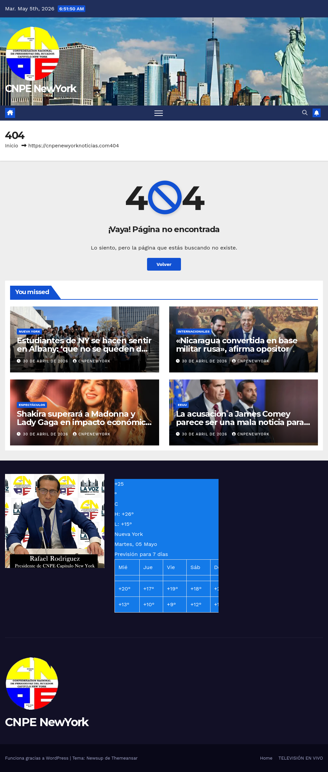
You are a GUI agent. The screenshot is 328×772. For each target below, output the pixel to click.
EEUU (182, 405)
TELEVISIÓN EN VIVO (301, 758)
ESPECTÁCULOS (32, 405)
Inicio (11, 146)
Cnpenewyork (91, 361)
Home (266, 758)
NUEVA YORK (29, 331)
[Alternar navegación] (158, 113)
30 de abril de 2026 (46, 361)
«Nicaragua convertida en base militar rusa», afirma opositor (236, 345)
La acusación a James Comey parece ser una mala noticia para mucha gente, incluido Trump (240, 422)
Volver (164, 264)
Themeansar (124, 758)
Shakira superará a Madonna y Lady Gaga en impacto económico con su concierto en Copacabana (83, 422)
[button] (305, 113)
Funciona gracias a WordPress (37, 758)
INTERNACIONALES (194, 331)
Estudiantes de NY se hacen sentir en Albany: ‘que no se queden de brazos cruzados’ (84, 349)
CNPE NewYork (41, 88)
